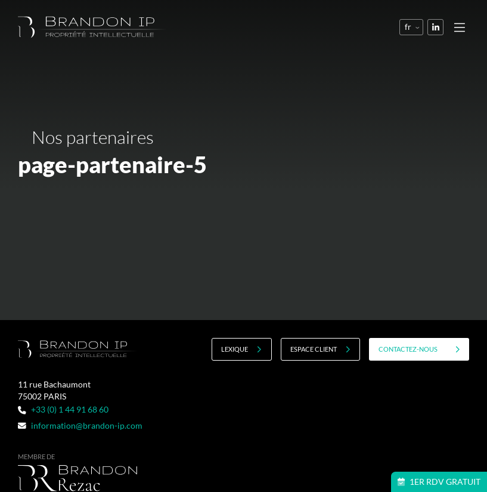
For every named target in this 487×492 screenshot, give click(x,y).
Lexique (241, 349)
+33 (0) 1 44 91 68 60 (63, 409)
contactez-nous (419, 349)
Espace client (320, 349)
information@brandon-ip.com (80, 425)
